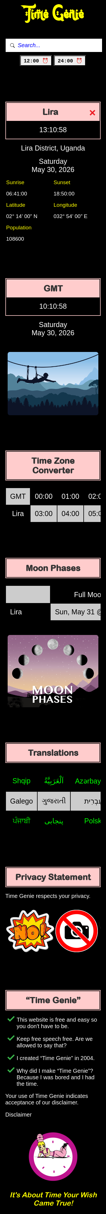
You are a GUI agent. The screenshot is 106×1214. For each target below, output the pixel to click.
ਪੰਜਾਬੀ (22, 821)
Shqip (21, 781)
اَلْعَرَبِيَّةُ (54, 781)
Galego (21, 801)
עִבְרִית (93, 801)
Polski (93, 821)
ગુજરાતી (54, 801)
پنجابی (53, 821)
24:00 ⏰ (70, 61)
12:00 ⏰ (36, 61)
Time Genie (53, 14)
